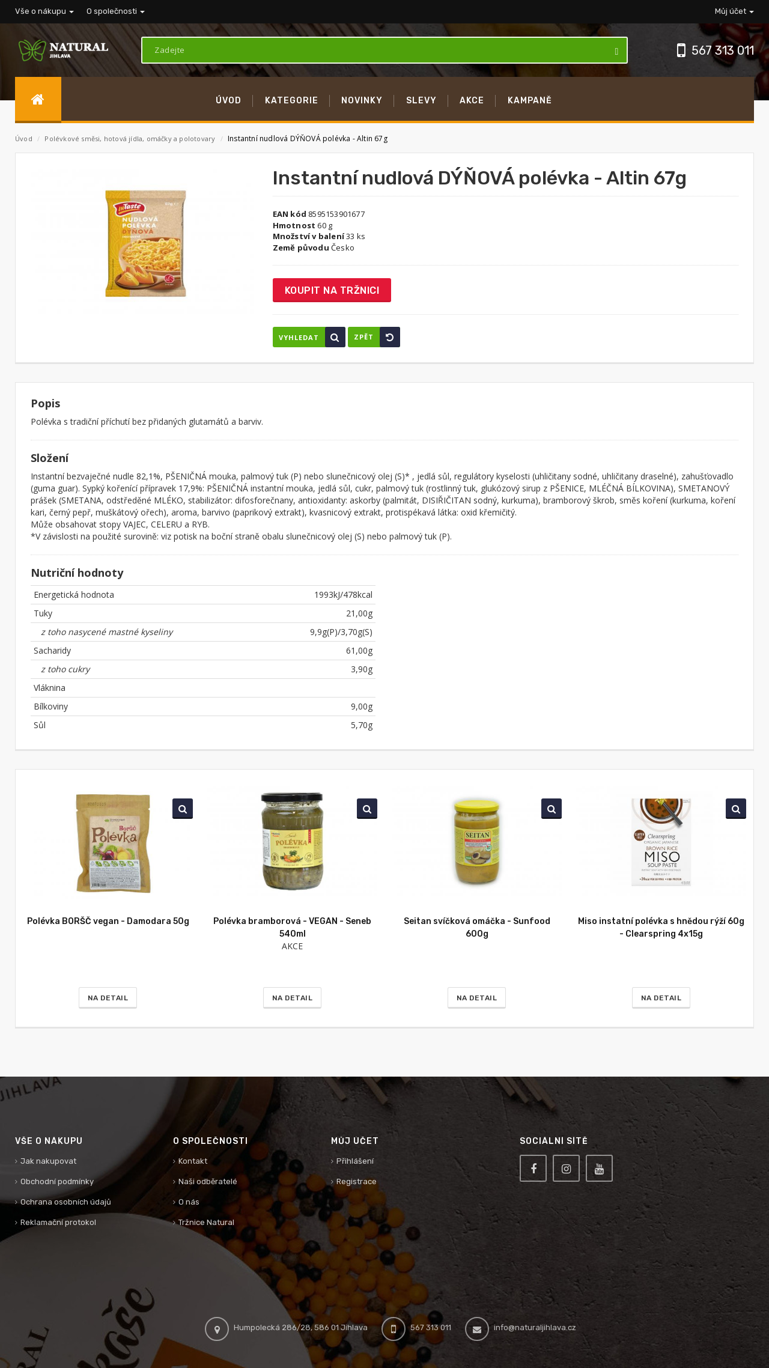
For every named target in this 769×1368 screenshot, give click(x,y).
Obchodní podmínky (57, 1181)
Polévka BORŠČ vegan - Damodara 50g (108, 921)
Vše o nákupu (44, 11)
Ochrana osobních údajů (65, 1201)
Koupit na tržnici (332, 290)
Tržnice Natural (206, 1222)
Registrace (356, 1181)
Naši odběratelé (207, 1181)
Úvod (23, 138)
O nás (188, 1201)
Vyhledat (312, 337)
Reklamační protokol (58, 1222)
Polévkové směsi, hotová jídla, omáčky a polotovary (130, 138)
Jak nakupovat (48, 1161)
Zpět (377, 337)
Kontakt (192, 1161)
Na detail (108, 998)
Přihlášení (355, 1161)
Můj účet (734, 11)
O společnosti (116, 11)
